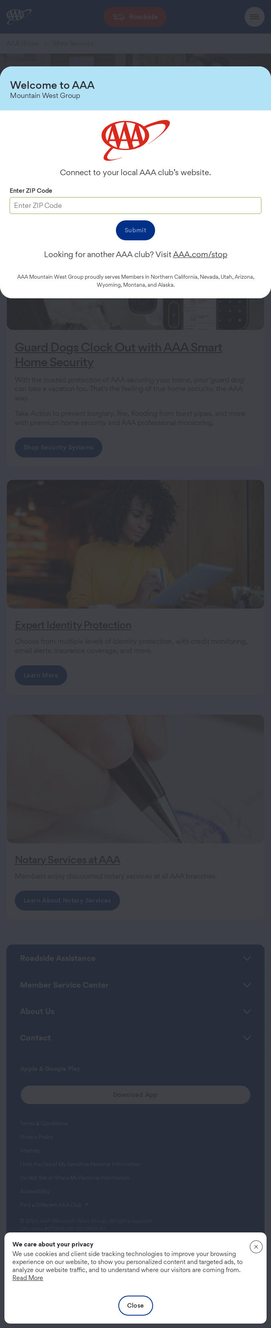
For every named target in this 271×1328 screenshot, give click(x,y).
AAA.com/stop (200, 254)
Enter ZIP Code (31, 190)
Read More (27, 1278)
